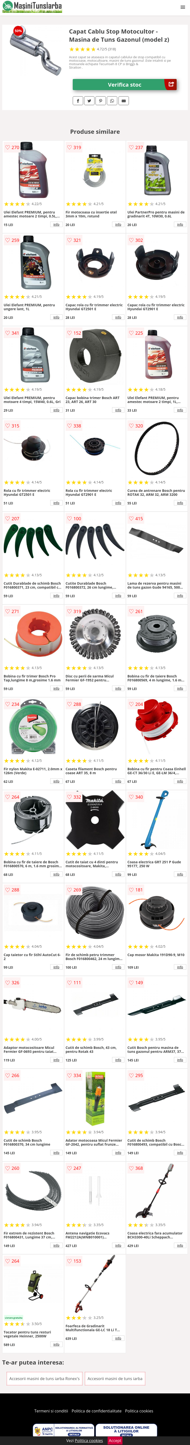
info (56, 224)
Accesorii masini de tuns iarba (115, 1378)
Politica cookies (139, 1411)
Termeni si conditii (51, 1411)
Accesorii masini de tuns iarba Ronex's (44, 1378)
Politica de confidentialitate (97, 1411)
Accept (115, 1440)
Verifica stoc (142, 84)
